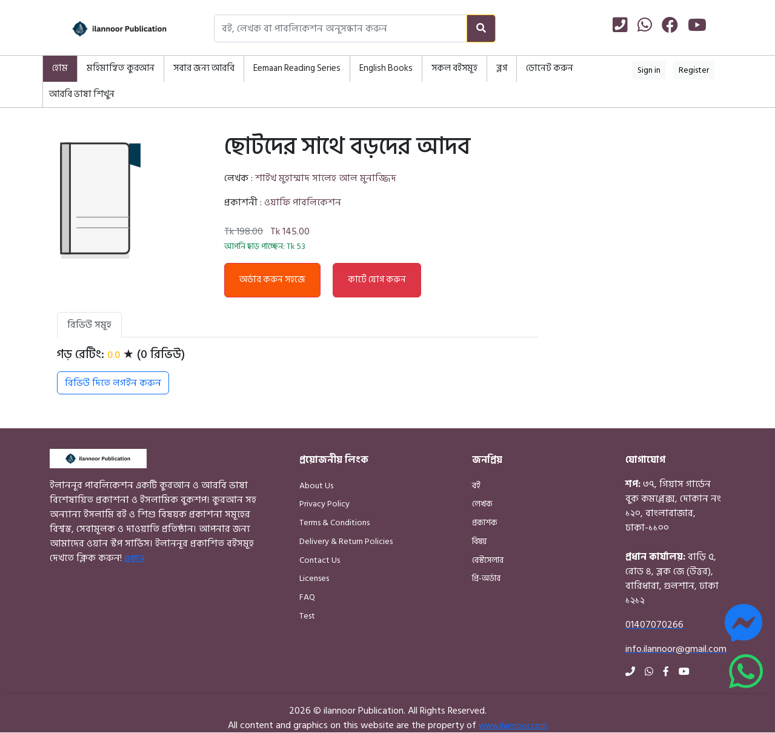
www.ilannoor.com (513, 725)
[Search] (481, 28)
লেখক (482, 504)
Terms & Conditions (334, 522)
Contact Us (319, 560)
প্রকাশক (484, 522)
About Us (316, 486)
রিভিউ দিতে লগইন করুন (113, 383)
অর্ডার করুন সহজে (272, 279)
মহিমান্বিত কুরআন (121, 68)
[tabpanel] (298, 370)
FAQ (307, 597)
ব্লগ (501, 68)
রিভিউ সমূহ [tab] (89, 325)
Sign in (648, 70)
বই (476, 486)
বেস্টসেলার (488, 560)
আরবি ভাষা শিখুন (82, 94)
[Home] (106, 29)
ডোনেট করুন (549, 68)
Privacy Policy (324, 504)
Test (307, 616)
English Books (386, 68)
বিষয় (479, 541)
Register (694, 70)
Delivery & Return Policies (346, 541)
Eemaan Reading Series (297, 68)
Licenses (314, 578)
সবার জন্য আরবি (203, 68)
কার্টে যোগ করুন (377, 279)
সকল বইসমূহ (454, 68)
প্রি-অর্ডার (486, 578)
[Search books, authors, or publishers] (340, 28)
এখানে (134, 558)
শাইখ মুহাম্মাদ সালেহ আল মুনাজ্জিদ (325, 178)
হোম (60, 68)
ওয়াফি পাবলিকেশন (302, 202)
